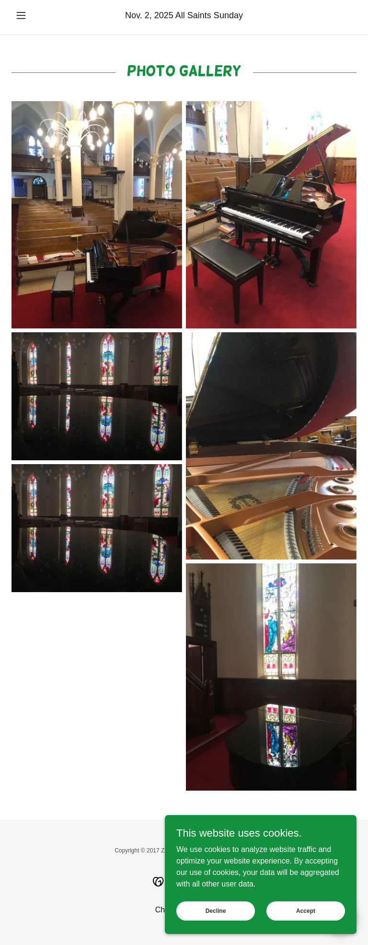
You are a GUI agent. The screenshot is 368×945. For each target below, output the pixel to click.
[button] (37, 15)
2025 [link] (163, 15)
